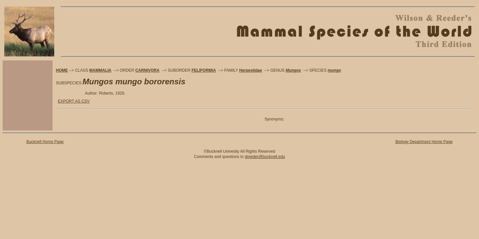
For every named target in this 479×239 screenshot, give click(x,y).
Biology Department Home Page (424, 141)
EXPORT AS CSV (74, 101)
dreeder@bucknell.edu (265, 156)
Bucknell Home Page (45, 141)
